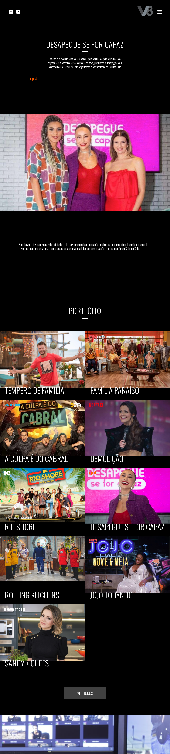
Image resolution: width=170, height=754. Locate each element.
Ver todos (85, 693)
